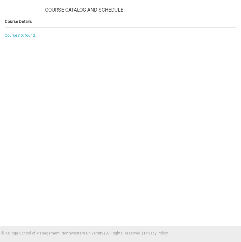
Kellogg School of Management (32, 233)
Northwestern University (82, 233)
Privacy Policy (156, 233)
